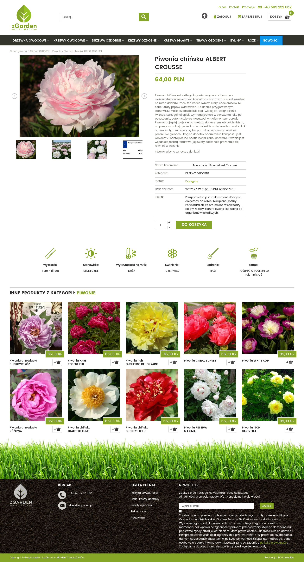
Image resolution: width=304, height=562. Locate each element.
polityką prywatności (273, 542)
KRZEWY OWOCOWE (69, 40)
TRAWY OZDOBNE (209, 40)
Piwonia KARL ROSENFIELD (77, 362)
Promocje (248, 8)
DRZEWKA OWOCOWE (30, 40)
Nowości (270, 40)
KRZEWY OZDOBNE (142, 40)
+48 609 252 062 (277, 8)
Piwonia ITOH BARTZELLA (251, 429)
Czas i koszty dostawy (145, 499)
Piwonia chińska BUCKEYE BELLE (137, 429)
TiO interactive (286, 557)
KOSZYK (280, 16)
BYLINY (235, 40)
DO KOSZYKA (194, 225)
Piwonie (86, 293)
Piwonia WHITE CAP (255, 360)
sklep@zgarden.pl (80, 505)
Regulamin (138, 517)
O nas (222, 8)
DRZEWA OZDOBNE (106, 40)
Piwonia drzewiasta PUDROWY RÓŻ (23, 362)
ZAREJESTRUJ (252, 16)
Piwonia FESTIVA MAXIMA (195, 429)
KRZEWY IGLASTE (176, 40)
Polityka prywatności (144, 493)
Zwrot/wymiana (141, 505)
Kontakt (234, 8)
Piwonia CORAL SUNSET (200, 360)
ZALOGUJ (224, 16)
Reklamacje (138, 511)
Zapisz (266, 506)
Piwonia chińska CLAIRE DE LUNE (79, 429)
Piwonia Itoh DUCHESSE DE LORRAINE (142, 362)
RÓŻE (252, 40)
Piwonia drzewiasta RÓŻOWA (23, 429)
